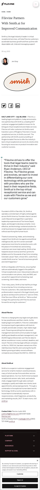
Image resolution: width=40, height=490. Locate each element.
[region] (20, 474)
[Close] (37, 460)
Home (3, 12)
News (9, 12)
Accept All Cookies (20, 486)
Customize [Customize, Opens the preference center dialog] (20, 474)
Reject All (20, 480)
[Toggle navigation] (35, 4)
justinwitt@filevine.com (10, 414)
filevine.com (6, 416)
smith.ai (4, 401)
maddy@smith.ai (24, 419)
